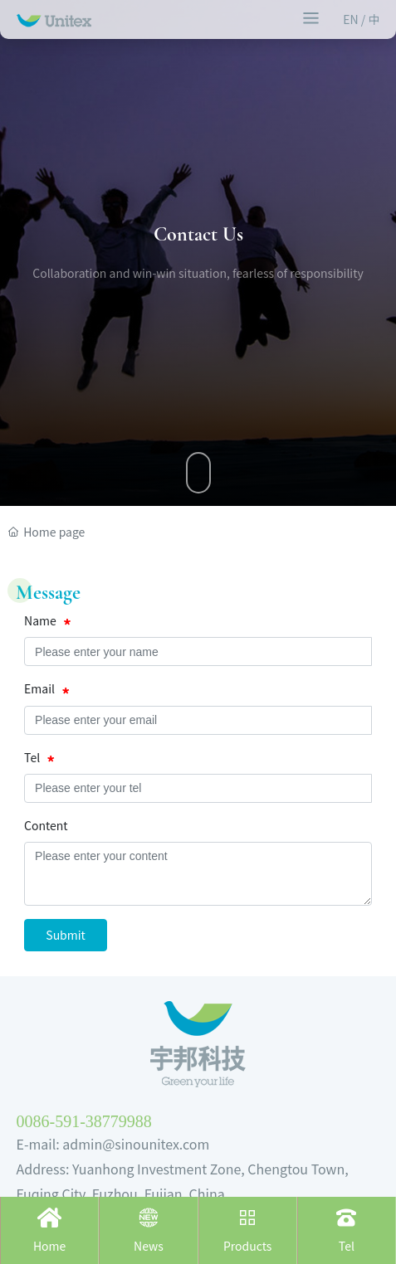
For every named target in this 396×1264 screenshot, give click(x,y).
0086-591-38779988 (84, 1121)
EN (352, 19)
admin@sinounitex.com (135, 1144)
